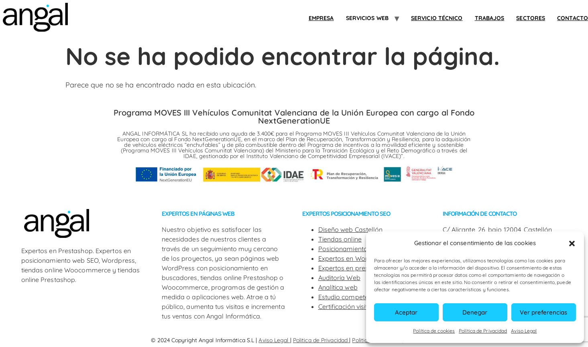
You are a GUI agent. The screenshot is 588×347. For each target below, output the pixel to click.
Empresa (321, 18)
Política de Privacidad (483, 331)
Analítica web (338, 287)
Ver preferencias (543, 312)
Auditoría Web (339, 278)
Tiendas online (340, 239)
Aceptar (406, 312)
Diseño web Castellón (350, 229)
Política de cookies (434, 331)
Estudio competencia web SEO (363, 297)
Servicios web (367, 18)
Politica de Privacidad (321, 340)
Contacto (572, 18)
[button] (572, 243)
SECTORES (530, 18)
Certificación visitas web (353, 306)
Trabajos (490, 18)
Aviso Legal (524, 331)
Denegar (474, 312)
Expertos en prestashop (354, 268)
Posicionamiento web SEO (357, 249)
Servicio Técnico (437, 18)
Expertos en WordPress (353, 258)
